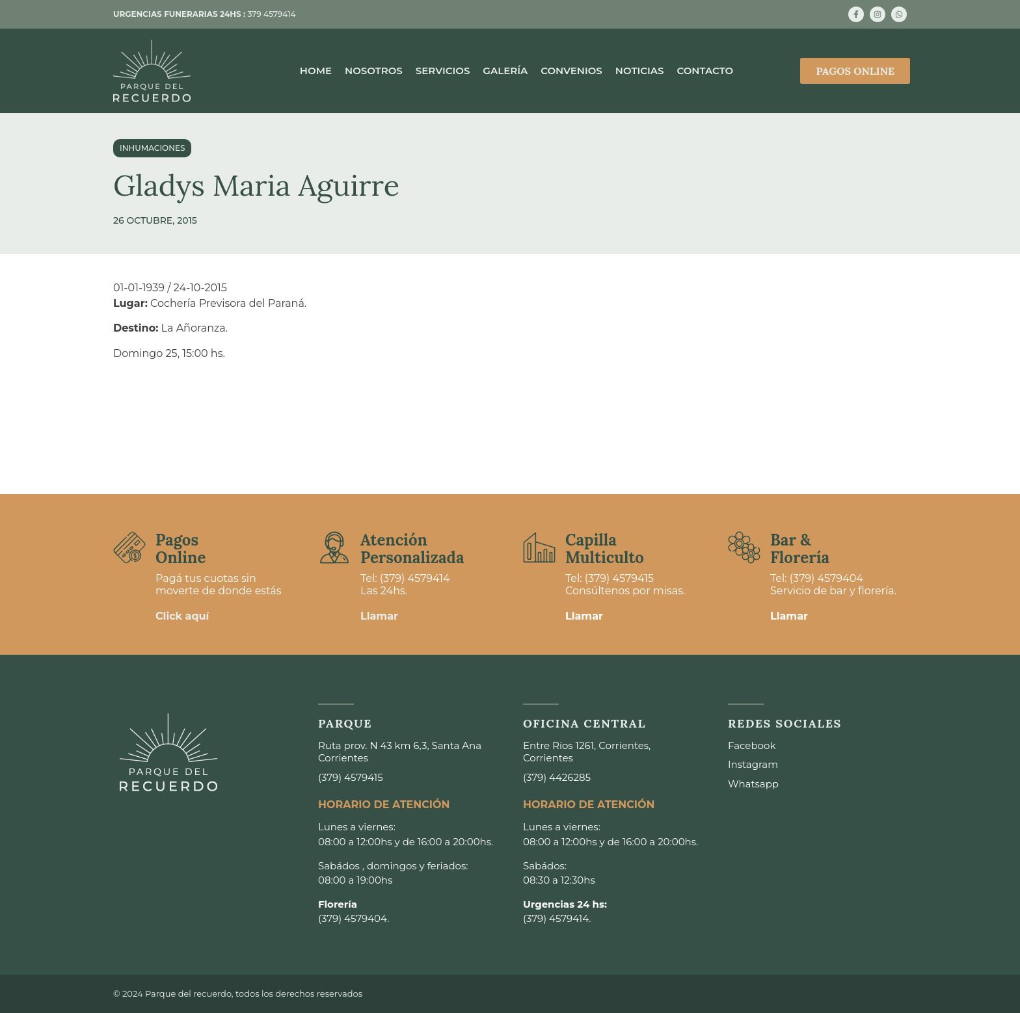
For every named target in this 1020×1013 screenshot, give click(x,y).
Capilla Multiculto (604, 548)
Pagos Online (180, 548)
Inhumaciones (152, 148)
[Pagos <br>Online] (129, 547)
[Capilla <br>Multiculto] (539, 547)
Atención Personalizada (412, 548)
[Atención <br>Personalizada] (334, 547)
